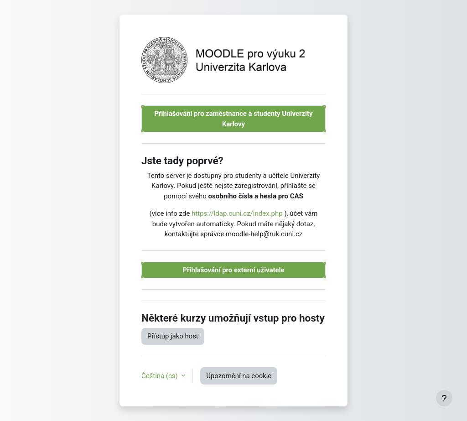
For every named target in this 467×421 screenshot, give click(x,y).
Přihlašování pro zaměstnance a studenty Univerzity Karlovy (234, 118)
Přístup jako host (172, 336)
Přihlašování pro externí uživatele (233, 270)
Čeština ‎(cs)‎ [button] (160, 376)
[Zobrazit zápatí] (444, 398)
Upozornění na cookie (238, 376)
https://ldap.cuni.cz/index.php (237, 213)
